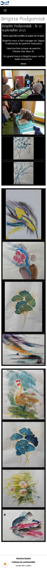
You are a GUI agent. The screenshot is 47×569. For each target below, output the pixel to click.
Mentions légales (23, 558)
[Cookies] (5, 564)
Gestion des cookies (23, 566)
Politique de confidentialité (23, 562)
